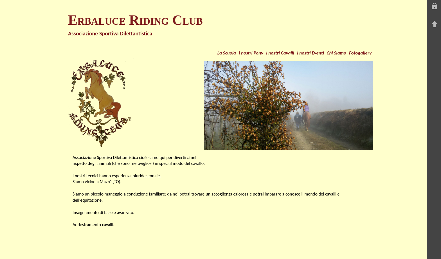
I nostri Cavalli (280, 53)
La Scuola (226, 53)
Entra (434, 6)
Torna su (434, 24)
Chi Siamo (336, 53)
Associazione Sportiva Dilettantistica (110, 33)
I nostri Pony (251, 53)
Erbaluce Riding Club (135, 20)
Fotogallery (360, 53)
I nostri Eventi (310, 53)
